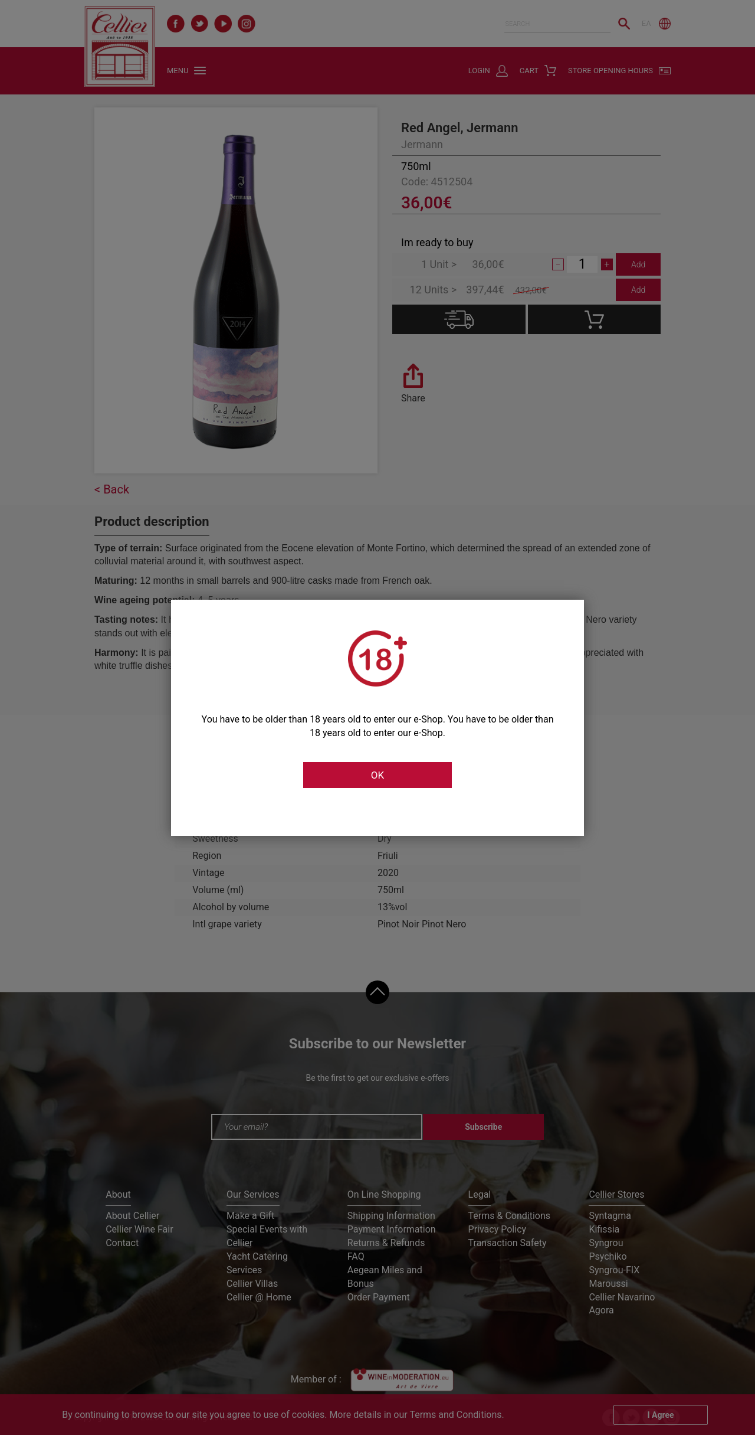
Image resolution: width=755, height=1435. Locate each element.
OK (377, 775)
